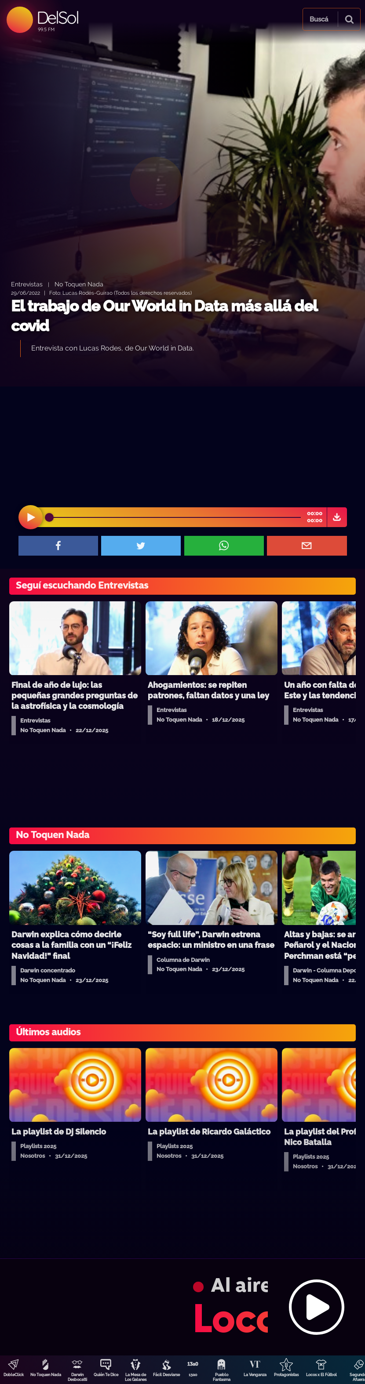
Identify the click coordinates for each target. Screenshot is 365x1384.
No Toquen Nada (45, 1375)
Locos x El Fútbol (321, 1375)
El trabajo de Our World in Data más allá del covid (164, 316)
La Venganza (255, 1375)
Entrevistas (27, 284)
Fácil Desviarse (166, 1375)
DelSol (57, 17)
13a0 (193, 1375)
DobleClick (14, 1375)
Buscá (319, 19)
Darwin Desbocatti (77, 1377)
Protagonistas (286, 1375)
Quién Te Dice (106, 1375)
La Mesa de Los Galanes (135, 1377)
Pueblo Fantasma (221, 1377)
